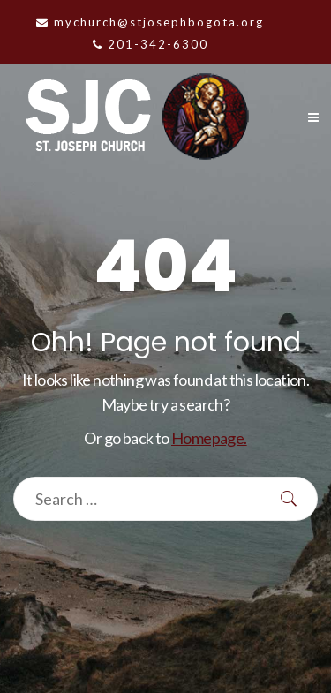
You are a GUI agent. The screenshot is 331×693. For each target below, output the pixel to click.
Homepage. (209, 438)
